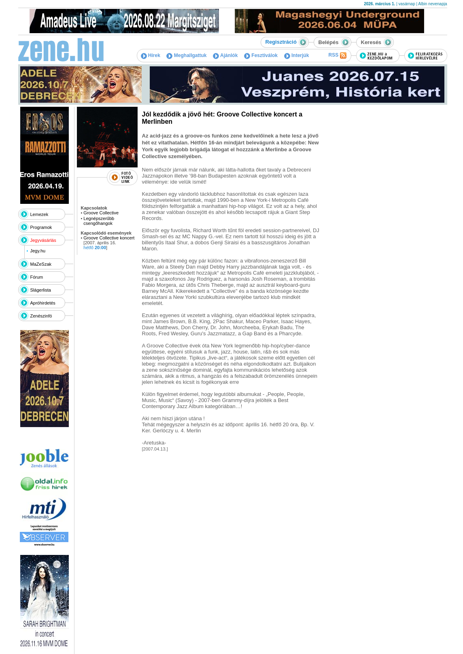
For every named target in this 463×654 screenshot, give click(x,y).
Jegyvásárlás (43, 240)
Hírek (150, 55)
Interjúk (296, 55)
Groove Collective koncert (108, 237)
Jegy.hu (37, 250)
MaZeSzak (41, 264)
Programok (41, 227)
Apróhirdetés (42, 303)
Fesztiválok (261, 55)
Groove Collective (101, 212)
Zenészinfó (41, 315)
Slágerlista (40, 290)
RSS (337, 55)
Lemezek (39, 214)
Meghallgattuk (186, 55)
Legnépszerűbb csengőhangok (98, 221)
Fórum (36, 277)
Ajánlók (225, 55)
